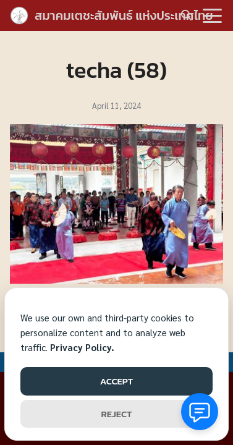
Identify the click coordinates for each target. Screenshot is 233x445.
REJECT (116, 414)
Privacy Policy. (82, 347)
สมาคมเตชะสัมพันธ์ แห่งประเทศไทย (124, 15)
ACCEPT (116, 381)
